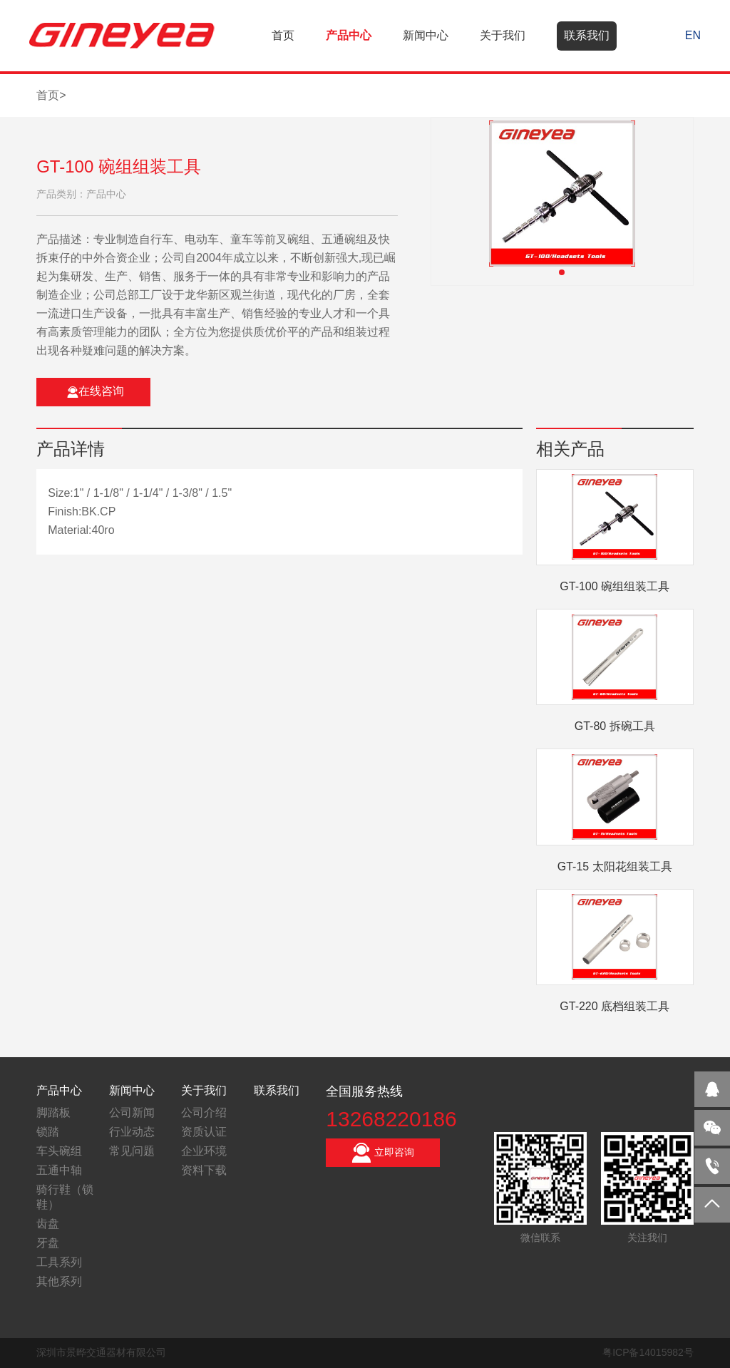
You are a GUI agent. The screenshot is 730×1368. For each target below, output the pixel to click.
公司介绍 (204, 1112)
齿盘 (47, 1224)
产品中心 (348, 35)
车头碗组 (59, 1151)
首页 (283, 35)
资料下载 (204, 1170)
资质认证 (204, 1132)
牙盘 (47, 1243)
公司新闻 (132, 1112)
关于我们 (502, 35)
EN (693, 35)
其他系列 (59, 1281)
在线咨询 (95, 391)
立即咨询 (382, 1153)
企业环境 (204, 1151)
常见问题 (132, 1151)
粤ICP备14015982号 (648, 1352)
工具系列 (59, 1262)
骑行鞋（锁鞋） (64, 1196)
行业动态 (132, 1132)
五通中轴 (59, 1170)
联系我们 (587, 35)
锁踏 (47, 1132)
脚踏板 (53, 1112)
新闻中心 (425, 35)
